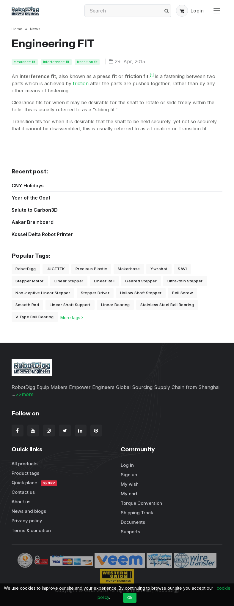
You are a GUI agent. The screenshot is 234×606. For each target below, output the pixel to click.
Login (197, 11)
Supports (130, 531)
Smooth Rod (27, 304)
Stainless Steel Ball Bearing (167, 304)
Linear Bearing (115, 304)
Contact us (23, 492)
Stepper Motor (29, 281)
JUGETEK (56, 268)
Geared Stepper (141, 281)
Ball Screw (182, 292)
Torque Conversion (141, 503)
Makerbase (129, 268)
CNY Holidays (28, 186)
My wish (130, 484)
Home (17, 28)
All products (24, 463)
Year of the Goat (31, 198)
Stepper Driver (95, 292)
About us (21, 501)
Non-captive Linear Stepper (42, 292)
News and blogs (29, 511)
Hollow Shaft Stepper (141, 292)
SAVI (182, 268)
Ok (130, 597)
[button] (182, 11)
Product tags (25, 473)
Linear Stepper (69, 281)
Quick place (34, 483)
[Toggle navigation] (216, 10)
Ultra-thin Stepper (185, 281)
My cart (129, 493)
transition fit (87, 62)
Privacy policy (27, 520)
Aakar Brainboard (33, 222)
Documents (133, 522)
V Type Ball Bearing (34, 316)
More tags (71, 317)
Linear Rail (104, 281)
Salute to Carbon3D (35, 210)
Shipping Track (137, 512)
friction (81, 83)
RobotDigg (25, 268)
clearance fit (24, 62)
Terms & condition (31, 530)
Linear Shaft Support (70, 304)
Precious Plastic (91, 268)
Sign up (129, 474)
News (35, 28)
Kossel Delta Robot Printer (42, 234)
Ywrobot (158, 268)
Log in (127, 465)
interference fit (56, 62)
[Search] (127, 10)
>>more (24, 394)
